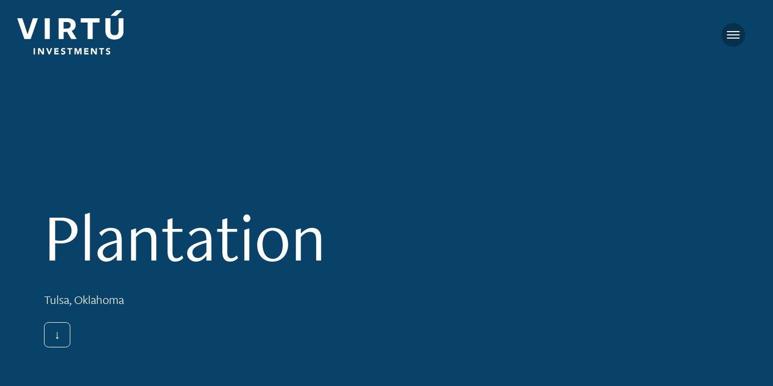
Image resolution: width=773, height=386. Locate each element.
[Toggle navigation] (733, 35)
